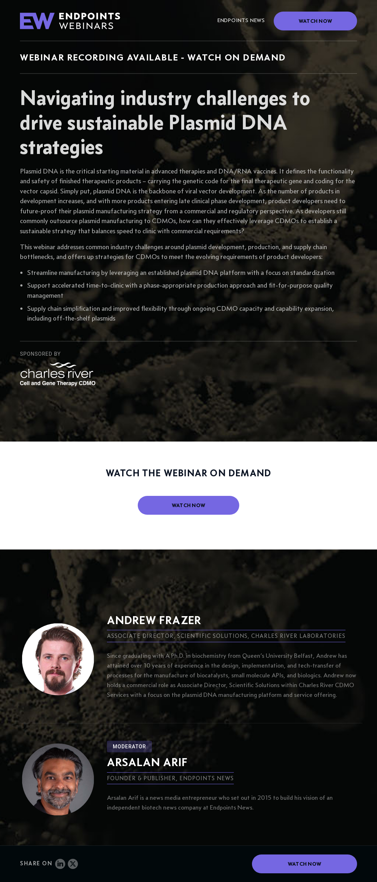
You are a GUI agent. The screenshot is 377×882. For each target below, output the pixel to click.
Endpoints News (241, 20)
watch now (189, 505)
